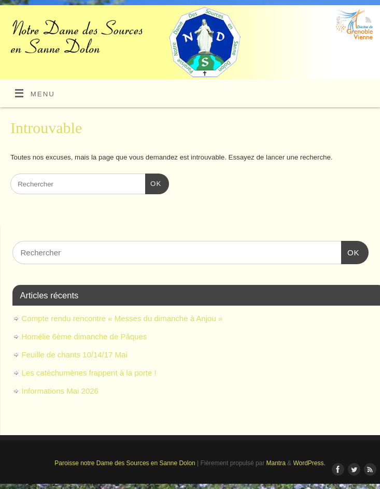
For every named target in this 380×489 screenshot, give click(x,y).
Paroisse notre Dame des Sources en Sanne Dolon (124, 463)
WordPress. (309, 463)
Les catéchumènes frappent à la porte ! (89, 372)
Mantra (276, 463)
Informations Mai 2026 (60, 390)
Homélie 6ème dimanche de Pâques (84, 336)
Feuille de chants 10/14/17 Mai (75, 354)
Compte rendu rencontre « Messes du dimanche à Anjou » (122, 318)
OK (153, 183)
